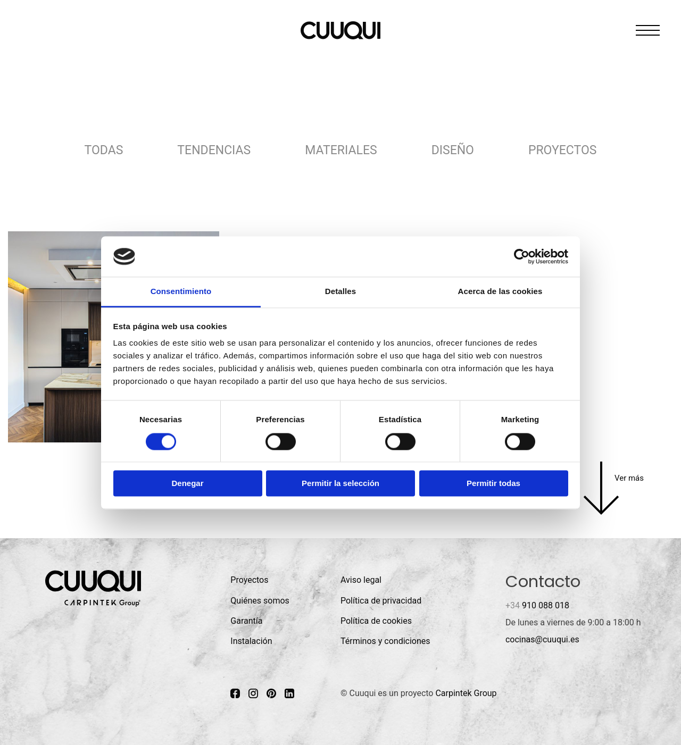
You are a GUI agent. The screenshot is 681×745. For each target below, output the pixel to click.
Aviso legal (360, 580)
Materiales (341, 150)
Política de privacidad (380, 601)
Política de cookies (376, 621)
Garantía (246, 621)
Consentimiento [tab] (181, 291)
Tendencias (214, 150)
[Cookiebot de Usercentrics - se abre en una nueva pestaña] (521, 256)
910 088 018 (537, 605)
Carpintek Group (465, 693)
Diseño (452, 150)
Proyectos (562, 150)
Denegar (187, 483)
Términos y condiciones (385, 641)
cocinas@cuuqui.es (542, 639)
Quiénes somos (259, 601)
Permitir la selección (340, 483)
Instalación (251, 641)
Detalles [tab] (340, 291)
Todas (104, 150)
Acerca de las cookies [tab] (500, 291)
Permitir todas (493, 483)
